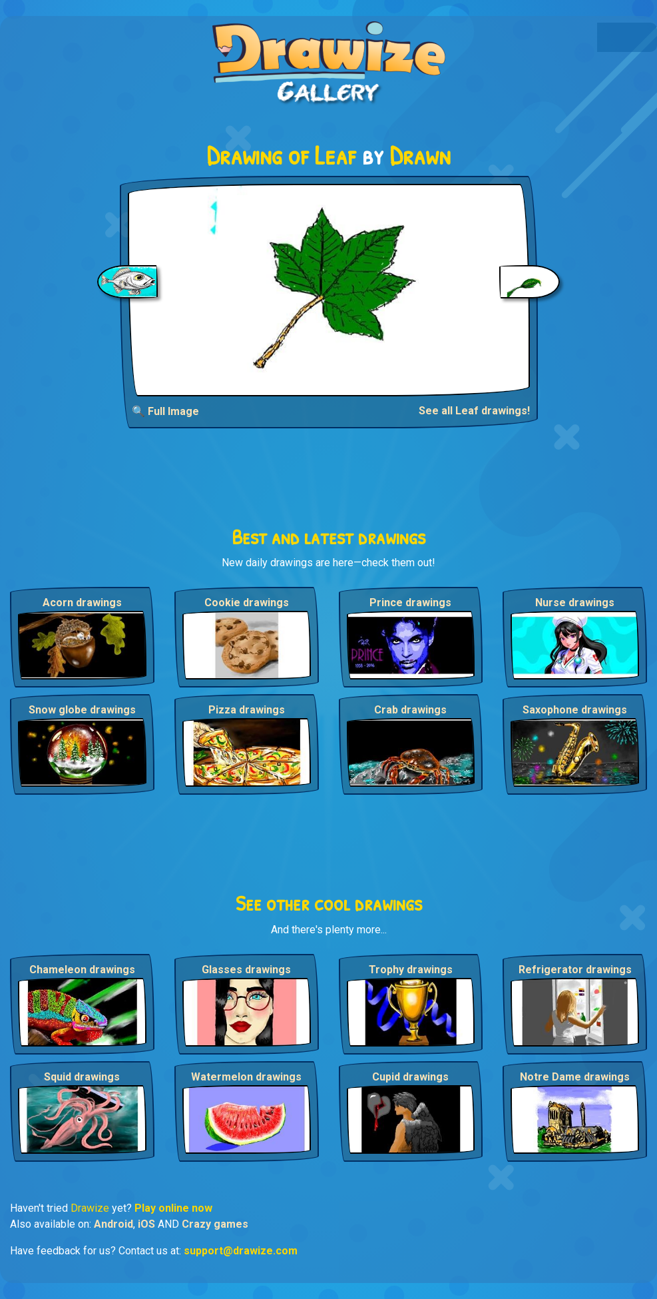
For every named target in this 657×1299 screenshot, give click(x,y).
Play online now (173, 1208)
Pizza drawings (246, 709)
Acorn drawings (82, 602)
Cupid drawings (410, 1077)
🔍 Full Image (165, 411)
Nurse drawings (574, 602)
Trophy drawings (411, 969)
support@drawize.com (241, 1250)
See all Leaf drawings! (474, 410)
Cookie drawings (246, 602)
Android (113, 1224)
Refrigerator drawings (575, 969)
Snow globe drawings (82, 709)
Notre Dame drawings (575, 1077)
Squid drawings (82, 1077)
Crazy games (215, 1224)
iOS (146, 1224)
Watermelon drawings (246, 1077)
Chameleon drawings (82, 969)
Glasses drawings (246, 969)
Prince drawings (410, 602)
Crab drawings (410, 709)
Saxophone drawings (575, 709)
